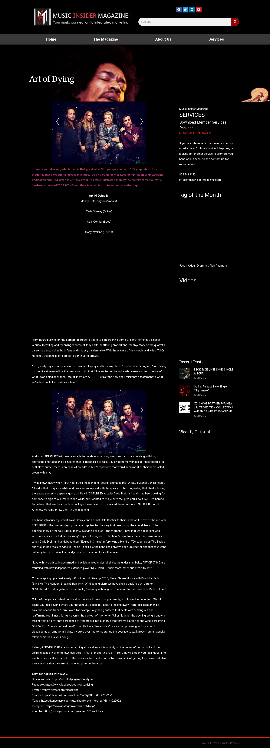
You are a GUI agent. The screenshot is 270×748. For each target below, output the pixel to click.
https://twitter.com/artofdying (60, 690)
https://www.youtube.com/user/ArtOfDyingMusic (74, 711)
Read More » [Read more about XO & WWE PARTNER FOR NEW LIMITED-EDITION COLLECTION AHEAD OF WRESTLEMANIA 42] (200, 416)
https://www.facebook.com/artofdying (69, 684)
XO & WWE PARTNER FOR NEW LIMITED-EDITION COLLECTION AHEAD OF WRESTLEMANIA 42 (213, 407)
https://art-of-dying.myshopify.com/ (74, 679)
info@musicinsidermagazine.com (200, 179)
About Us (163, 39)
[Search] (235, 22)
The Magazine (105, 39)
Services (216, 39)
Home (51, 39)
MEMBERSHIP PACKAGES (195, 133)
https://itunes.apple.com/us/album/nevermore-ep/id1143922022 (81, 700)
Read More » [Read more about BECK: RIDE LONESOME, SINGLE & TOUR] (200, 378)
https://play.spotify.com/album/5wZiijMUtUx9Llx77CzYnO (77, 695)
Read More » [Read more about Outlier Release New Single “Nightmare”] (200, 395)
